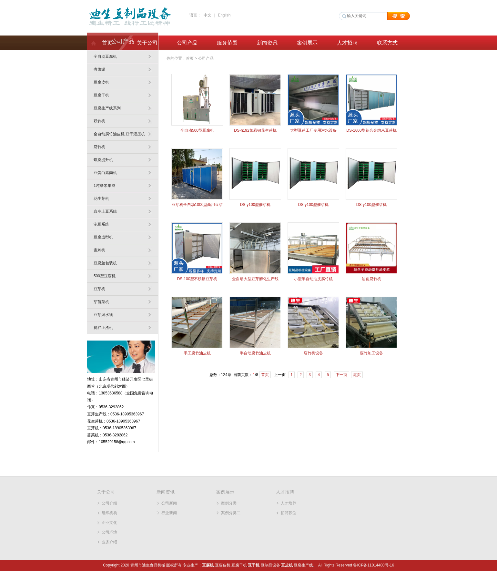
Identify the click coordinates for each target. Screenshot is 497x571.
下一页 (341, 374)
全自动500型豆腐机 (197, 130)
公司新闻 (169, 503)
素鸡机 (99, 250)
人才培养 (288, 503)
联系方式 (387, 43)
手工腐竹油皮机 (197, 353)
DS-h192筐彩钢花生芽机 (255, 130)
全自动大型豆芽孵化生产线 (255, 279)
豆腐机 (208, 565)
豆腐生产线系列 (107, 108)
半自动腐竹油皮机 (255, 353)
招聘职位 (288, 513)
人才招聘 (347, 43)
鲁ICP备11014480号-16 (373, 565)
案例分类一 (230, 503)
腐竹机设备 (313, 353)
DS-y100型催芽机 (255, 204)
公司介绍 (109, 503)
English (224, 15)
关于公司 (147, 43)
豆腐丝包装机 (105, 263)
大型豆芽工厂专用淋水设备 (313, 130)
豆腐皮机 (101, 82)
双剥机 (99, 121)
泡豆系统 (101, 224)
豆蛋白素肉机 (105, 172)
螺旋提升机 (103, 160)
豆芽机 (99, 289)
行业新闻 (169, 513)
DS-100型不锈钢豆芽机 (197, 279)
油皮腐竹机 (371, 279)
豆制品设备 (270, 565)
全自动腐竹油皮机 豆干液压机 (119, 134)
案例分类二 (230, 513)
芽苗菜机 (101, 302)
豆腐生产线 (303, 565)
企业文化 (109, 522)
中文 (207, 15)
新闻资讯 (267, 43)
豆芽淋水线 (103, 314)
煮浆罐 (99, 69)
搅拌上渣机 (103, 327)
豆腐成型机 (103, 237)
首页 (107, 43)
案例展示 (307, 43)
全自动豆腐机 (105, 56)
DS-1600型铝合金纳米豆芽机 (371, 130)
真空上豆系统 (105, 211)
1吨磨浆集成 (104, 185)
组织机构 (109, 513)
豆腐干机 (101, 95)
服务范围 (227, 43)
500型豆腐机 (105, 276)
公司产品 (187, 43)
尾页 (357, 374)
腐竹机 (99, 147)
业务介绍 (109, 542)
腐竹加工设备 (371, 353)
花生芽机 (101, 198)
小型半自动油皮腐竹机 (313, 279)
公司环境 (109, 532)
